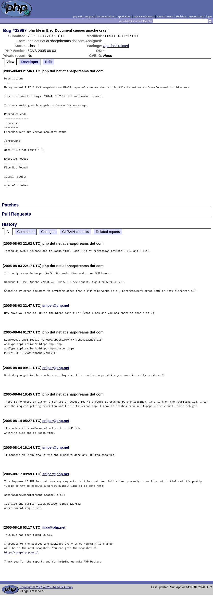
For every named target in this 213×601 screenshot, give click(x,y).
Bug (7, 30)
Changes (48, 232)
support (89, 16)
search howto (165, 16)
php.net (77, 16)
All (8, 232)
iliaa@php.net (53, 527)
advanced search (144, 16)
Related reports (108, 232)
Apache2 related (116, 46)
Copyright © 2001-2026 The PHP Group (46, 587)
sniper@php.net (55, 305)
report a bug (124, 16)
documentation (105, 16)
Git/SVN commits (75, 232)
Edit (48, 62)
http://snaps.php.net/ (21, 552)
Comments (25, 232)
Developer (29, 62)
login (209, 16)
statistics (181, 16)
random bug (196, 16)
